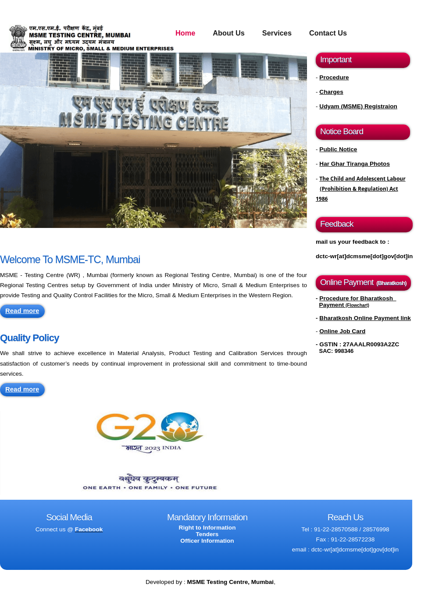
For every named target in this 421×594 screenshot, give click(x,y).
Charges (331, 92)
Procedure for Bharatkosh (357, 298)
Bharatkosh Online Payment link (365, 318)
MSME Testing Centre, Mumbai (230, 582)
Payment (344, 305)
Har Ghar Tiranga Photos (354, 163)
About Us (229, 33)
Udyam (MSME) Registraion (358, 106)
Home (185, 33)
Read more (22, 310)
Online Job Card (342, 331)
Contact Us (328, 33)
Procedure (334, 77)
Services (277, 33)
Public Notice (338, 149)
